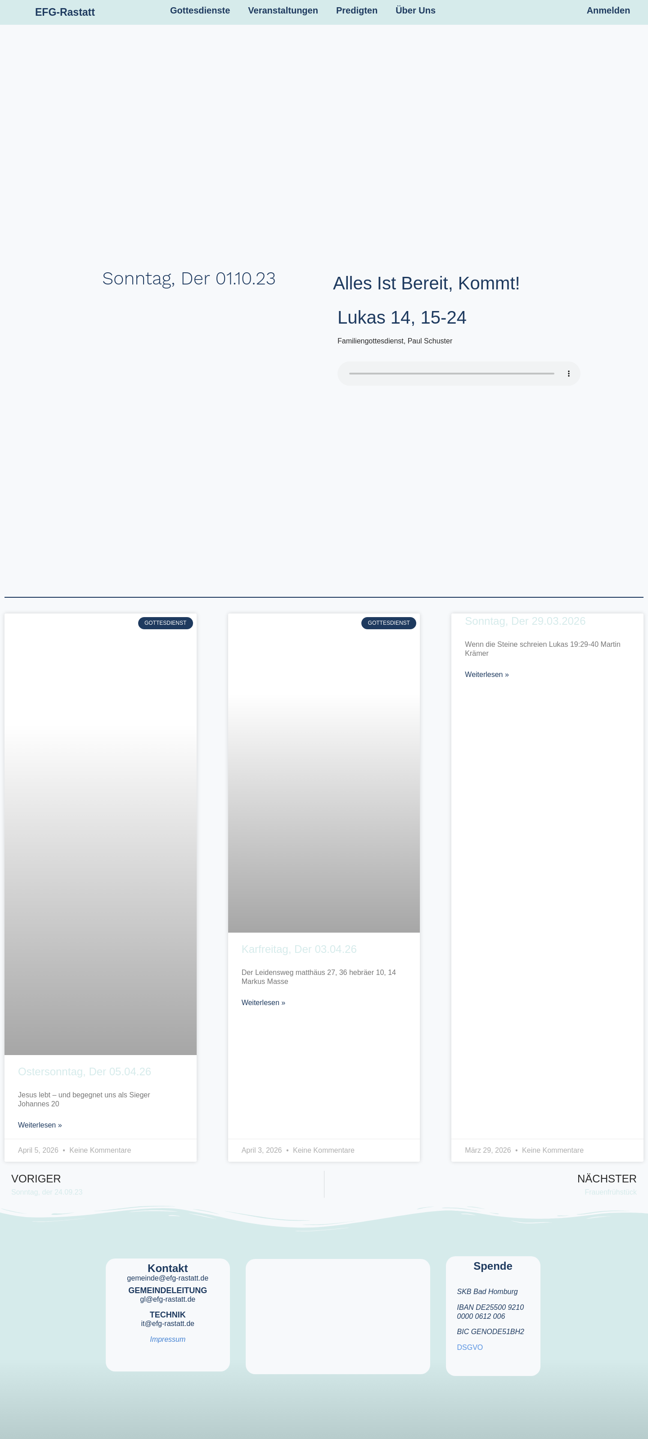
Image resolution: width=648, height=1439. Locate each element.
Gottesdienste (200, 10)
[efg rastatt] (337, 1311)
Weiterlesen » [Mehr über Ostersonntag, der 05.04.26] (40, 1125)
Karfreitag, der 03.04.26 (299, 949)
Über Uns (416, 10)
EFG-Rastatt (65, 12)
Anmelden (608, 10)
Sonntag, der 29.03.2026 (525, 621)
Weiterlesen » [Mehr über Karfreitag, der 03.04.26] (264, 1002)
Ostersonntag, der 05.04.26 (84, 1071)
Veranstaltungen (283, 10)
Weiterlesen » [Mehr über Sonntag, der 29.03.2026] (487, 674)
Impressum (167, 1339)
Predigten (357, 10)
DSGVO (470, 1347)
